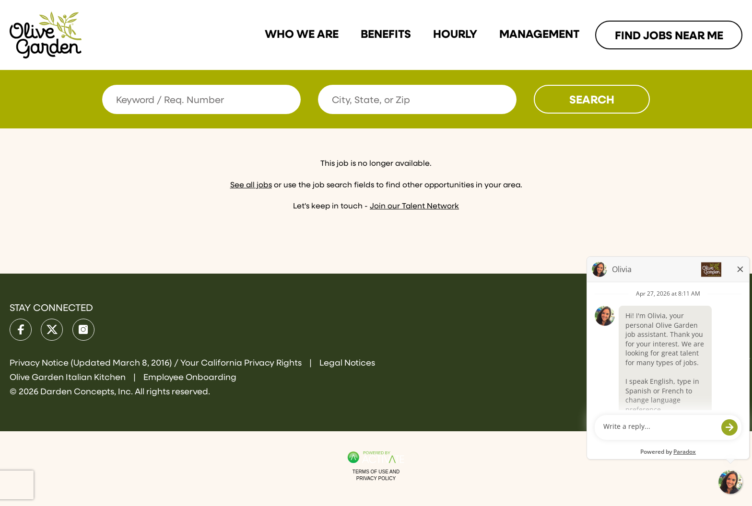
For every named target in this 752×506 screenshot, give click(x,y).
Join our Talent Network (414, 206)
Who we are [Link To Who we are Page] (302, 34)
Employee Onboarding (189, 377)
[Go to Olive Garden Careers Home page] (46, 35)
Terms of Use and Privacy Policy (376, 475)
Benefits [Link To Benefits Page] (386, 34)
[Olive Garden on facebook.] (21, 330)
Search (591, 100)
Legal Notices (347, 363)
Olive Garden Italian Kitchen (69, 377)
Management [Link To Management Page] (539, 34)
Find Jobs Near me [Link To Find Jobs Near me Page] (669, 36)
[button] (508, 99)
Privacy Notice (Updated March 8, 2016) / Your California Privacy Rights (157, 363)
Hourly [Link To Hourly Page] (455, 34)
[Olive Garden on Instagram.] (83, 330)
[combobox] (417, 99)
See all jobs (251, 185)
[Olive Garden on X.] (52, 330)
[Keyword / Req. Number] (201, 99)
